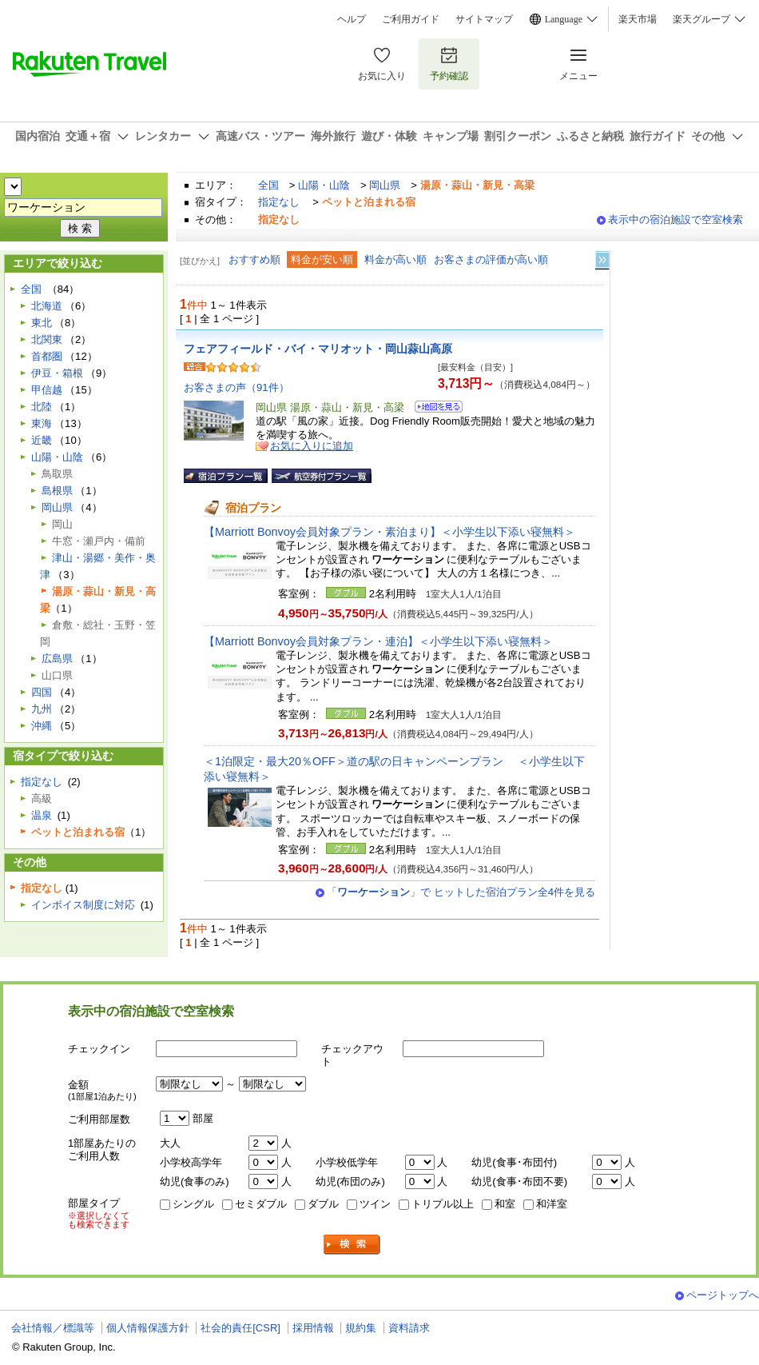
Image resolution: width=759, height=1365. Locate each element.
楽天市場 (637, 19)
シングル (193, 1204)
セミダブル (261, 1204)
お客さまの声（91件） (236, 387)
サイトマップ (484, 19)
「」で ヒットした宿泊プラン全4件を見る (461, 892)
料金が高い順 (395, 259)
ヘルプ (351, 19)
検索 (352, 1245)
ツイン (375, 1204)
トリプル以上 (442, 1204)
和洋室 (551, 1204)
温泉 (41, 815)
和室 (505, 1204)
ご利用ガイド (410, 19)
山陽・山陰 (324, 185)
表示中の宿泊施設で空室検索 (675, 220)
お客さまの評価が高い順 (491, 259)
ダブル (323, 1204)
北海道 (46, 306)
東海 (41, 423)
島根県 (57, 491)
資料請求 (409, 1328)
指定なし (279, 202)
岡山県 (384, 185)
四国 (41, 692)
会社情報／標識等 (52, 1328)
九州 (41, 709)
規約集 (360, 1328)
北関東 (46, 339)
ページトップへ (722, 1295)
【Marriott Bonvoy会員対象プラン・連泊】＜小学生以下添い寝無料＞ (378, 641)
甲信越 (46, 390)
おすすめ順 (254, 259)
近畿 (41, 440)
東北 (41, 323)
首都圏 (46, 356)
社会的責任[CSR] (240, 1328)
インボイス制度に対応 (83, 905)
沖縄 (41, 726)
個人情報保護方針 (147, 1328)
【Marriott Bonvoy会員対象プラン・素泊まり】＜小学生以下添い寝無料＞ (389, 531)
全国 (268, 185)
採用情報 (313, 1328)
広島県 (57, 659)
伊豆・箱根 (57, 373)
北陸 (41, 407)
